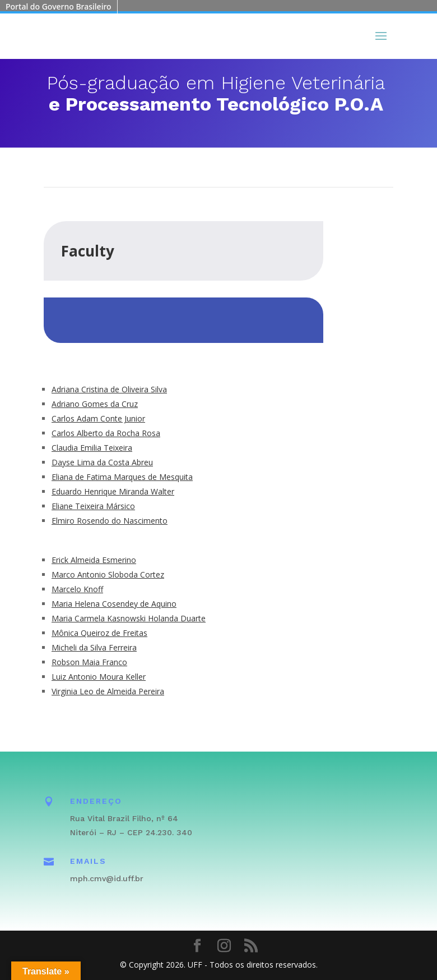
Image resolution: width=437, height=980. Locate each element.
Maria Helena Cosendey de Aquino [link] (114, 603)
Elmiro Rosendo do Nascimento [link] (110, 520)
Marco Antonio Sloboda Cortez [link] (108, 574)
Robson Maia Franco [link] (89, 662)
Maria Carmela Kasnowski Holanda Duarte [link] (129, 618)
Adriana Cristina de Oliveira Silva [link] (109, 389)
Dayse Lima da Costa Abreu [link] (102, 462)
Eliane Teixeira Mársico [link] (93, 506)
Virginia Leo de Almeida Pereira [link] (108, 691)
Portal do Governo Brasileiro (58, 6)
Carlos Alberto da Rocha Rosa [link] (106, 433)
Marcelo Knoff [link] (77, 589)
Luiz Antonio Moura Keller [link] (99, 676)
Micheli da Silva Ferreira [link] (94, 647)
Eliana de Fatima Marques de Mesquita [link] (122, 476)
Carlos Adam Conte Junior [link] (98, 418)
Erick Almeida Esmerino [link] (94, 560)
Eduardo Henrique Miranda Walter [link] (113, 491)
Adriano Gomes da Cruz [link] (95, 404)
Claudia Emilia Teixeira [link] (92, 447)
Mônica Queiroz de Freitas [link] (99, 633)
